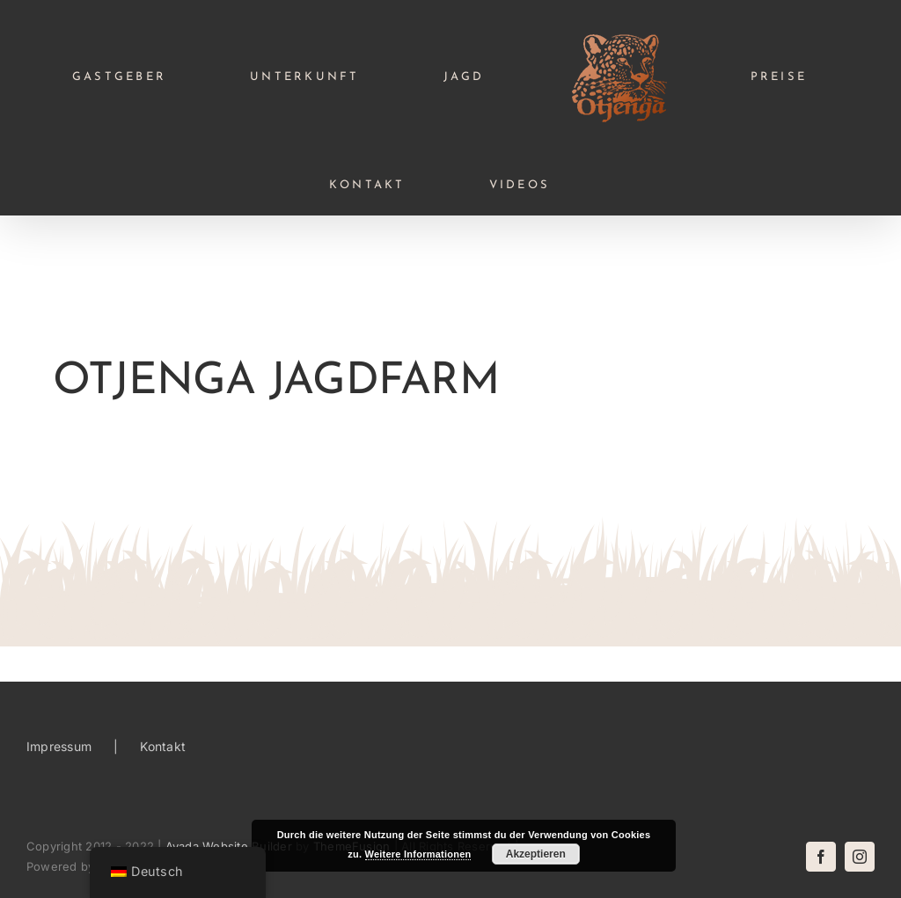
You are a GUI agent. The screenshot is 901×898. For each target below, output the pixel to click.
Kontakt (163, 746)
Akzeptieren (536, 854)
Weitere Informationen (418, 854)
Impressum (59, 746)
